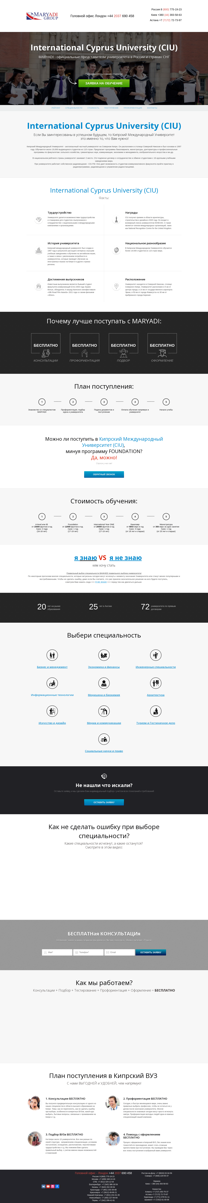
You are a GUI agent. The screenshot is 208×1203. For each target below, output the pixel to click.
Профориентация (133, 108)
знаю (88, 557)
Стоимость (93, 108)
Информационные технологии (52, 695)
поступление (111, 108)
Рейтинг (56, 108)
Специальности (73, 108)
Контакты (152, 108)
